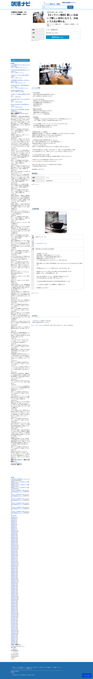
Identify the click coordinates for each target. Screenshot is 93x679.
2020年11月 (13, 563)
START (19, 96)
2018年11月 (13, 597)
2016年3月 (13, 643)
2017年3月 (13, 626)
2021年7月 (13, 552)
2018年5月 (13, 606)
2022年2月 (13, 542)
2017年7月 (13, 620)
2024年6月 (13, 521)
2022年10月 (13, 531)
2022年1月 (13, 544)
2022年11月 (13, 530)
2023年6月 (13, 524)
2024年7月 (13, 520)
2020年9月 (13, 566)
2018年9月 (13, 600)
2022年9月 (13, 532)
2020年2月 (13, 576)
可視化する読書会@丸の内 (17, 90)
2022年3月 (13, 541)
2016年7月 (13, 637)
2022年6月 (13, 537)
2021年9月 (13, 549)
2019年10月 (13, 582)
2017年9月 (13, 617)
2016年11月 (13, 631)
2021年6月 (13, 554)
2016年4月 (13, 641)
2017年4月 (13, 624)
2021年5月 (13, 555)
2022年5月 (13, 538)
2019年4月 (13, 590)
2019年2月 (13, 593)
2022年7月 (13, 535)
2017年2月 (13, 627)
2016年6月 (13, 638)
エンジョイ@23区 (21, 91)
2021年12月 (13, 545)
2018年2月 (13, 610)
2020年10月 (13, 565)
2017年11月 (13, 614)
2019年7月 (13, 586)
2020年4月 (13, 573)
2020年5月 (13, 572)
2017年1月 (13, 628)
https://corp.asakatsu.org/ (16, 463)
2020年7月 (13, 569)
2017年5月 (13, 623)
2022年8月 (13, 534)
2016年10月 (13, 633)
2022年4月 (13, 540)
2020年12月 (13, 562)
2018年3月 (13, 609)
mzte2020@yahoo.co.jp (41, 243)
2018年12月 (13, 596)
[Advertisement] (20, 37)
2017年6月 (13, 621)
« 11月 (12, 659)
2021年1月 (13, 561)
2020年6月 (13, 571)
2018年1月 (13, 612)
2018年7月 (13, 603)
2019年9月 (13, 583)
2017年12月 (13, 613)
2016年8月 (13, 636)
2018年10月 (13, 599)
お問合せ (13, 672)
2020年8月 (13, 568)
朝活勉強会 (20, 112)
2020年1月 (13, 578)
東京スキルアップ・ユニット (23, 67)
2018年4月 (13, 607)
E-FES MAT (20, 101)
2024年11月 (13, 517)
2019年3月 (13, 592)
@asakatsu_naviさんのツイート (17, 646)
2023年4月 (13, 525)
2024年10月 (13, 518)
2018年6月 (13, 604)
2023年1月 (13, 528)
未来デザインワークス (21, 82)
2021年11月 (13, 547)
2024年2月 (13, 523)
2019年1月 (13, 595)
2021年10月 (13, 548)
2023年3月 (13, 527)
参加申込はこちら (57, 37)
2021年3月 (13, 558)
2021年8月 (13, 551)
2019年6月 (13, 588)
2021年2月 (13, 559)
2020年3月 (13, 575)
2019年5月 (13, 589)
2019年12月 (13, 579)
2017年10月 (13, 616)
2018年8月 (13, 602)
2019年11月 (13, 580)
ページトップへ (86, 675)
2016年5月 (13, 640)
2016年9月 (13, 634)
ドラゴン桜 (20, 77)
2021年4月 (13, 556)
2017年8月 (13, 619)
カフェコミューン (21, 72)
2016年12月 (13, 630)
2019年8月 (13, 585)
